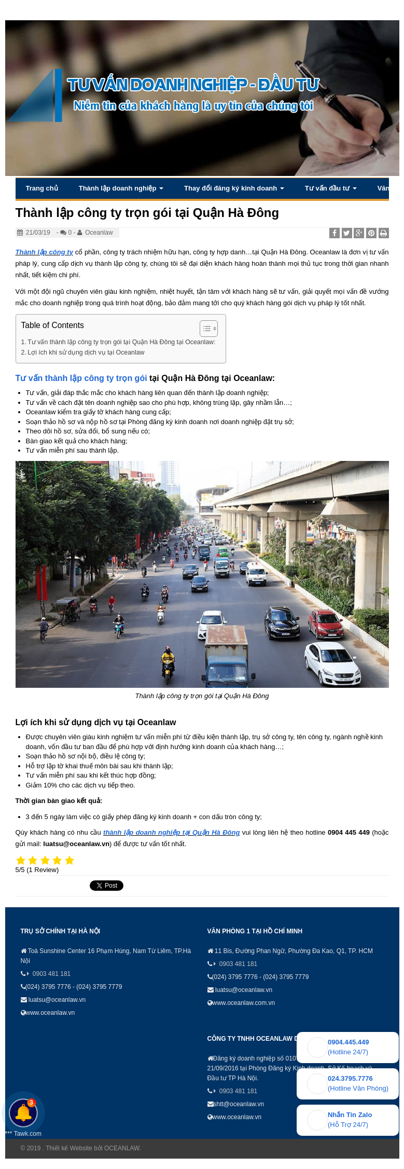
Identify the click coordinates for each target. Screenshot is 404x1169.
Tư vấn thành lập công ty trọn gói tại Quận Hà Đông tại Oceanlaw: (121, 342)
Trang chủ (42, 188)
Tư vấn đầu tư (331, 188)
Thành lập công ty (44, 252)
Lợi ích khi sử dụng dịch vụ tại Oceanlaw (85, 352)
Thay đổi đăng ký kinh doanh (234, 188)
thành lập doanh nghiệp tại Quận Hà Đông (171, 832)
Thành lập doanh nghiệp (121, 188)
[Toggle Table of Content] (203, 328)
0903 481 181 (52, 973)
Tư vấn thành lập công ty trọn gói (81, 378)
